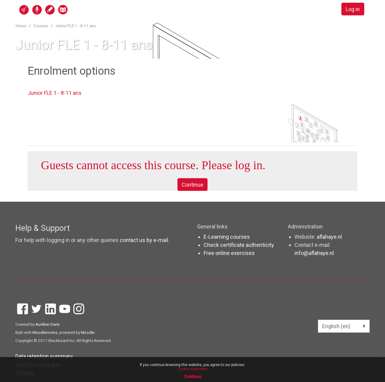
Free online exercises (229, 253)
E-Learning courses (227, 237)
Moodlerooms (44, 332)
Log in (353, 9)
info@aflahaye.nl (314, 253)
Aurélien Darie (47, 324)
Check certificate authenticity (239, 245)
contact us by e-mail (144, 240)
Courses (40, 25)
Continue (192, 185)
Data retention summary (44, 356)
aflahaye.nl (329, 237)
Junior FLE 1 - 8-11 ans (75, 25)
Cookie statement (193, 369)
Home (20, 25)
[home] (66, 9)
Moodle (87, 332)
